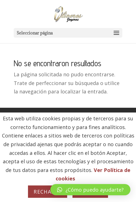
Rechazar (48, 191)
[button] (90, 189)
